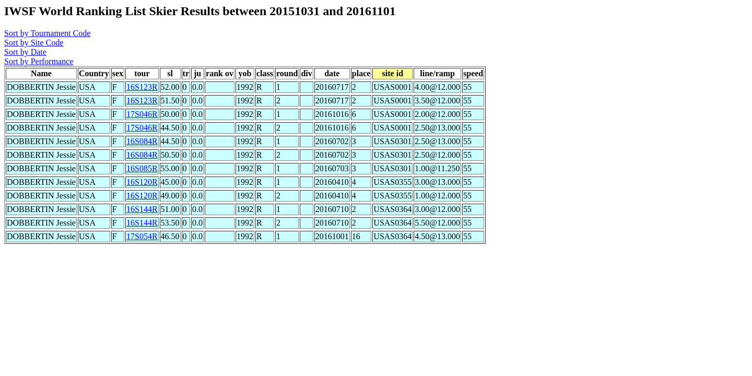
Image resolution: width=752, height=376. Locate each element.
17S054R (142, 236)
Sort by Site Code (33, 42)
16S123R (142, 87)
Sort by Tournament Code (47, 33)
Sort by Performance (38, 61)
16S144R (142, 209)
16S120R (142, 182)
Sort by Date (25, 52)
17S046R (142, 114)
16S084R (142, 141)
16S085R (142, 168)
